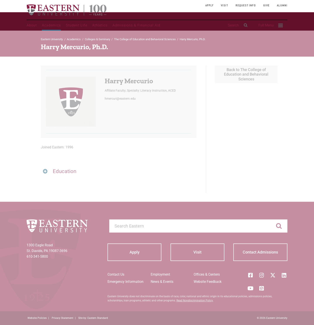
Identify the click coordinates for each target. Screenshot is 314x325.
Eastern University (52, 39)
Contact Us (116, 274)
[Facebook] (250, 275)
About (32, 25)
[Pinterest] (261, 288)
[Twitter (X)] (273, 275)
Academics (51, 25)
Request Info (246, 5)
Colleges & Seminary (97, 39)
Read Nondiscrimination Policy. (194, 300)
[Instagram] (261, 275)
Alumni (282, 5)
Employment (160, 274)
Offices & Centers (207, 274)
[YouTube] (250, 288)
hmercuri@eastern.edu (120, 98)
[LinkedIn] (284, 275)
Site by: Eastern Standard (93, 318)
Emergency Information (125, 282)
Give (266, 5)
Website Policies (37, 318)
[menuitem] (270, 25)
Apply (209, 5)
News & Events (162, 282)
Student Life (76, 25)
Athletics (100, 25)
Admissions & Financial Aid (136, 25)
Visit (224, 5)
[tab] (118, 171)
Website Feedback (208, 282)
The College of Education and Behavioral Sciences (145, 39)
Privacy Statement (62, 318)
